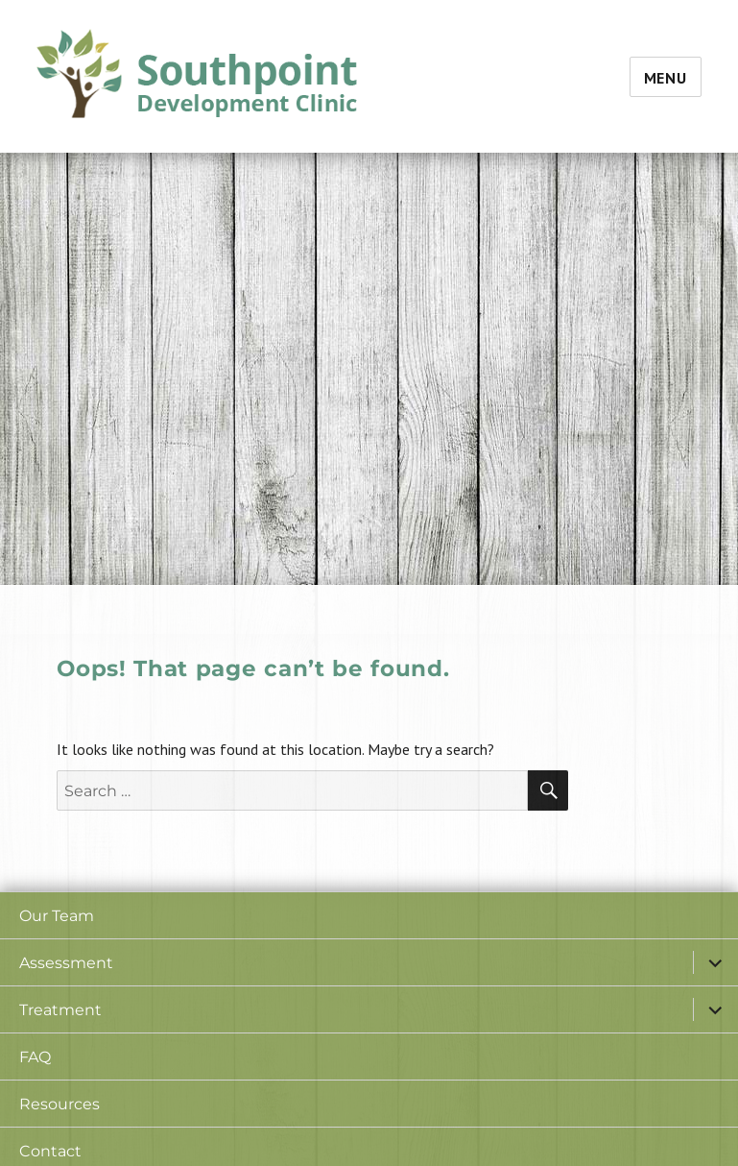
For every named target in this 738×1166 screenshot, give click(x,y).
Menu (665, 77)
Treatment (60, 1010)
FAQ (35, 1057)
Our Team (56, 916)
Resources (59, 1104)
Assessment (66, 963)
